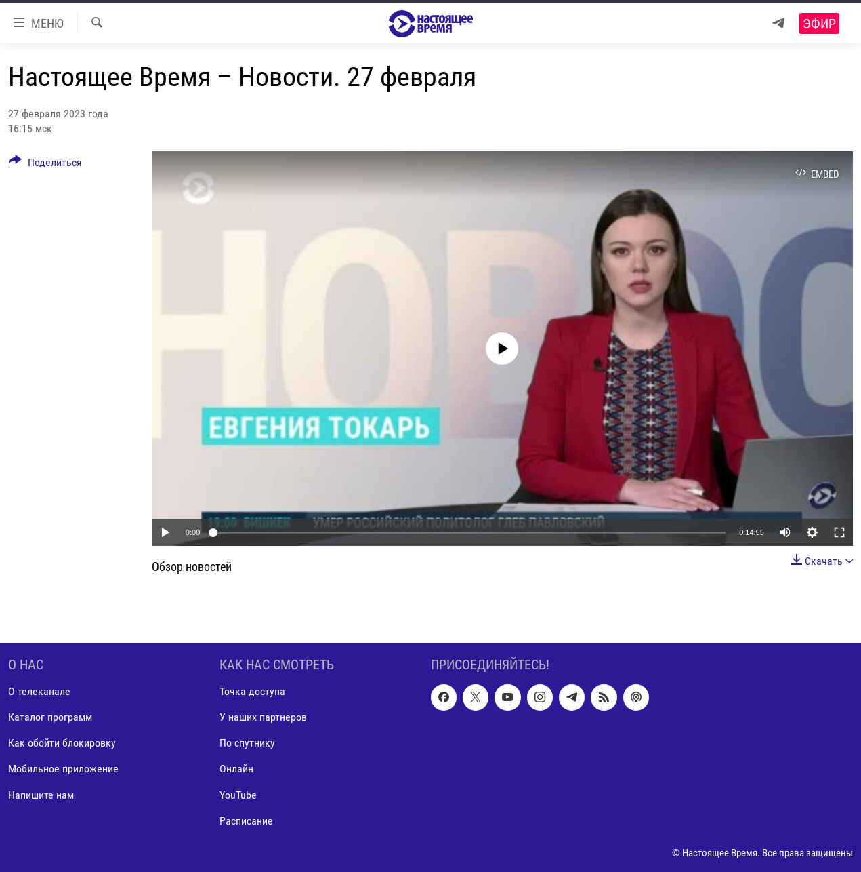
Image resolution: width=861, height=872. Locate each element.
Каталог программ (50, 717)
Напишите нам (41, 795)
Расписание (246, 820)
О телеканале (39, 692)
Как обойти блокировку (62, 743)
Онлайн (236, 769)
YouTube (238, 795)
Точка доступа (252, 692)
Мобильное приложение (63, 769)
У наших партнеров (263, 717)
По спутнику (247, 743)
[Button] (45, 164)
